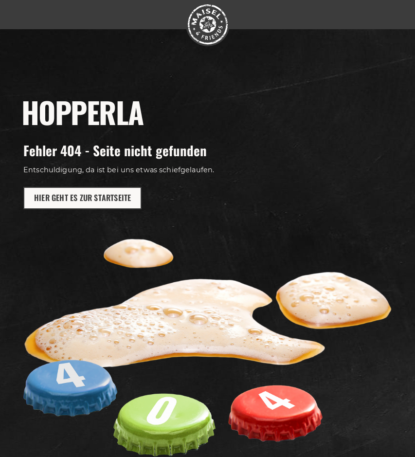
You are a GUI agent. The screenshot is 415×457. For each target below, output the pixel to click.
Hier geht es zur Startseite (82, 197)
